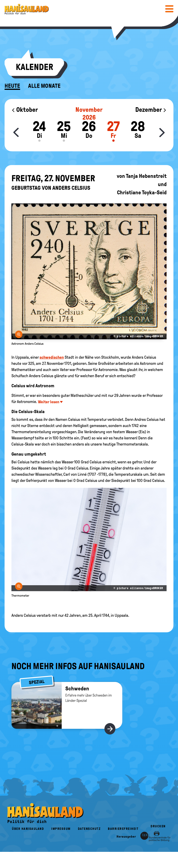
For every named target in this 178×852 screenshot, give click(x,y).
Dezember (151, 109)
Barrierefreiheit (123, 829)
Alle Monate (44, 86)
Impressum (61, 829)
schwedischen (52, 357)
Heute (12, 86)
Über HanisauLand (28, 829)
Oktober (24, 109)
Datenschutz (89, 829)
